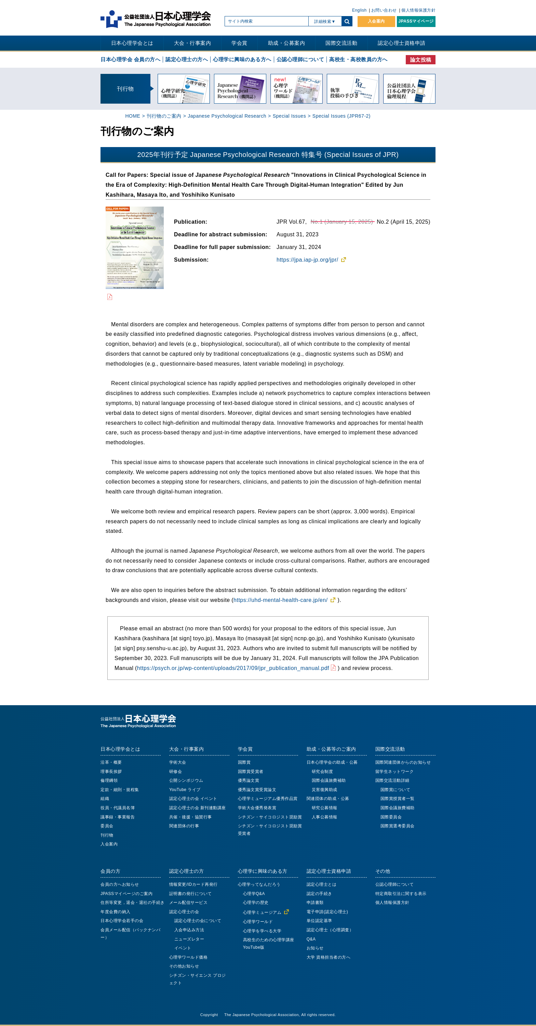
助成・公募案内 (286, 42)
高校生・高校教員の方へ (358, 59)
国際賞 (244, 762)
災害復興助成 (324, 790)
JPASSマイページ (416, 21)
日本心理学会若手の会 (121, 921)
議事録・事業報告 (117, 817)
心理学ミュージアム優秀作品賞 (268, 799)
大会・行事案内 (192, 42)
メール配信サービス (188, 902)
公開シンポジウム (186, 780)
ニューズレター (189, 939)
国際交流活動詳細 (392, 780)
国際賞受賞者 (251, 772)
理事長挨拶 (111, 772)
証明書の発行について (190, 894)
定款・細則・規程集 (119, 790)
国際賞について (395, 790)
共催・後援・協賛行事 (190, 817)
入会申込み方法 (189, 930)
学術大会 (177, 762)
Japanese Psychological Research (227, 116)
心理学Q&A (254, 894)
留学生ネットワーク (394, 772)
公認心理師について (300, 59)
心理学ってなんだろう (259, 884)
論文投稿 (420, 59)
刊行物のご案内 (164, 116)
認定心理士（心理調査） (330, 930)
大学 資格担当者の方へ (329, 957)
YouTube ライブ (185, 790)
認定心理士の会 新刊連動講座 (197, 808)
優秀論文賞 (248, 780)
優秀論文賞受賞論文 (257, 790)
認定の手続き (319, 894)
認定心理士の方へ (186, 59)
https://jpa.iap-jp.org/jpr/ (307, 259)
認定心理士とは (322, 884)
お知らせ (315, 948)
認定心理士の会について (198, 921)
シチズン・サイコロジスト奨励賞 (270, 817)
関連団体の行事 (184, 826)
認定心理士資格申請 (402, 42)
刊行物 (106, 835)
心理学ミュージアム (262, 912)
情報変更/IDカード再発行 (193, 884)
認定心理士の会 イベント (193, 799)
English (359, 10)
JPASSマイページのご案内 (126, 894)
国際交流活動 (341, 42)
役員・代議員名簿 (117, 808)
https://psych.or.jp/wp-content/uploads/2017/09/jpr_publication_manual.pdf (233, 668)
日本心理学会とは (132, 42)
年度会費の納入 (115, 912)
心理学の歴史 (256, 902)
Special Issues (289, 116)
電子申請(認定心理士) (327, 912)
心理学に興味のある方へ (242, 59)
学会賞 (239, 42)
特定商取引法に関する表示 (401, 894)
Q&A (311, 939)
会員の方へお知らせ (119, 884)
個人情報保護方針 (418, 10)
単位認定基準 (319, 921)
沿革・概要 (111, 762)
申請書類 (315, 902)
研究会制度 (322, 772)
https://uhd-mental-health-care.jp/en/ (280, 600)
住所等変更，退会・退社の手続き (132, 902)
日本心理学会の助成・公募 (332, 762)
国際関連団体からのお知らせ (403, 762)
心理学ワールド (258, 922)
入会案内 (376, 21)
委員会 (106, 826)
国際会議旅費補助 (329, 780)
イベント (182, 948)
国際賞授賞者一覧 (397, 799)
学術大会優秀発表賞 (257, 808)
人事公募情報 (324, 817)
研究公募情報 (324, 808)
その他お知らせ (184, 966)
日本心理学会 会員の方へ (130, 59)
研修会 (175, 772)
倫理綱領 (109, 780)
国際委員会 (391, 817)
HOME (132, 116)
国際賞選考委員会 (397, 826)
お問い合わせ (384, 10)
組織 (104, 799)
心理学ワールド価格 (188, 957)
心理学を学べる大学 (262, 931)
